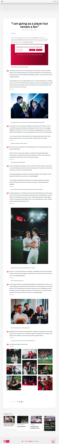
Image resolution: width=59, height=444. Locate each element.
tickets (19, 275)
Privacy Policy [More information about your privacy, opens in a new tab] (38, 47)
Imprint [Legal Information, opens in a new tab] (41, 47)
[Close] (42, 45)
